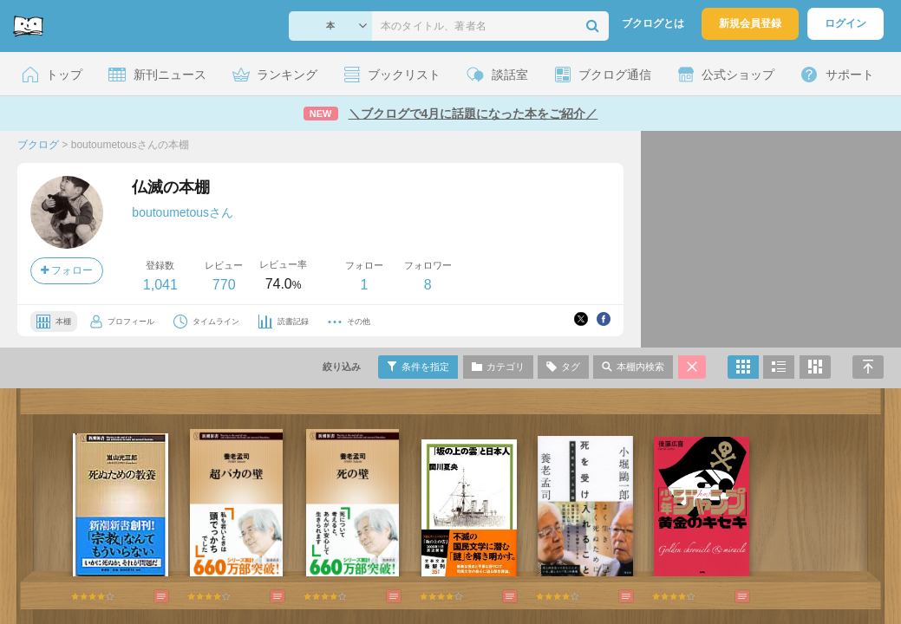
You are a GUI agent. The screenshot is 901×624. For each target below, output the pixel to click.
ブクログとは (653, 23)
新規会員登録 (750, 23)
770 (224, 284)
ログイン (845, 23)
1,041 (160, 284)
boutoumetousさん (182, 212)
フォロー (67, 270)
